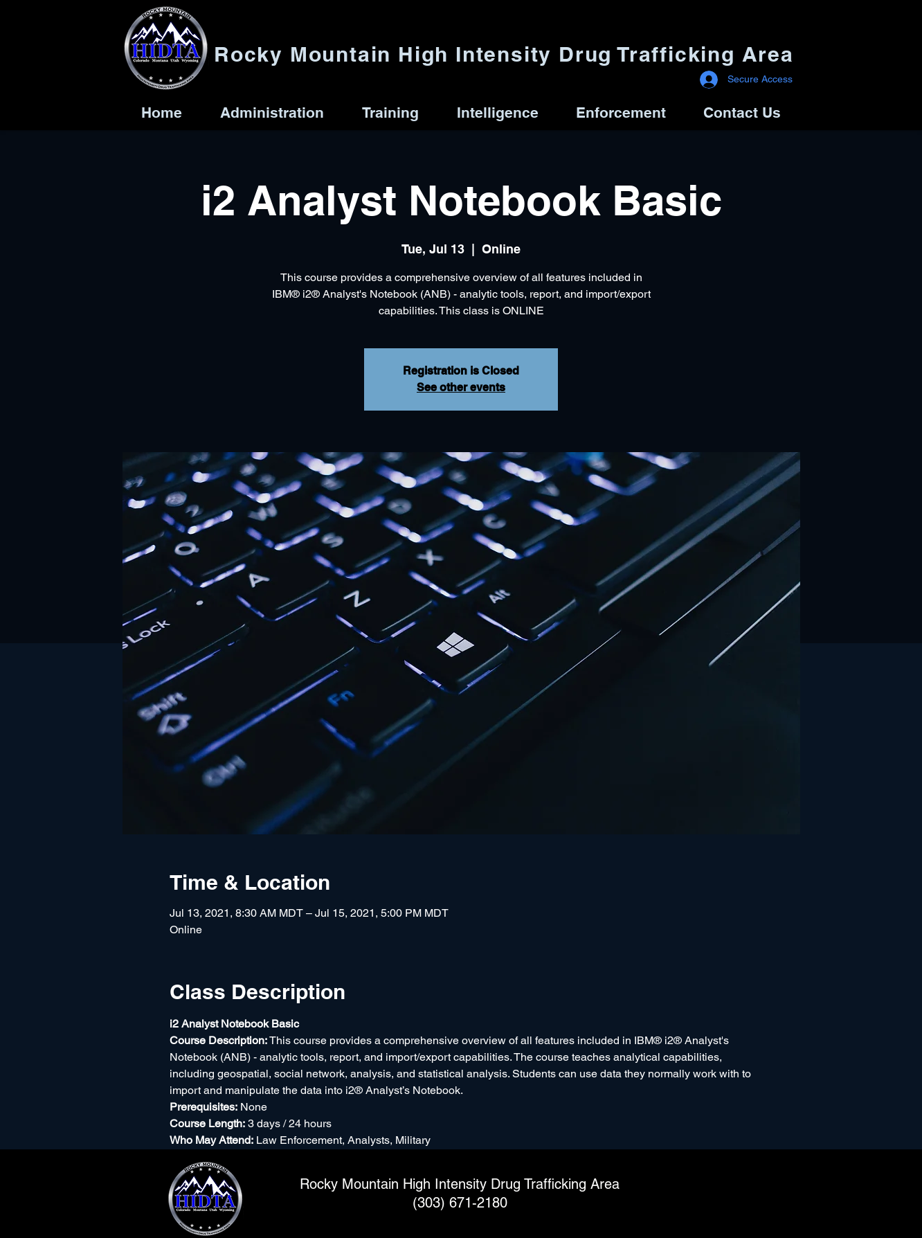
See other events (461, 387)
